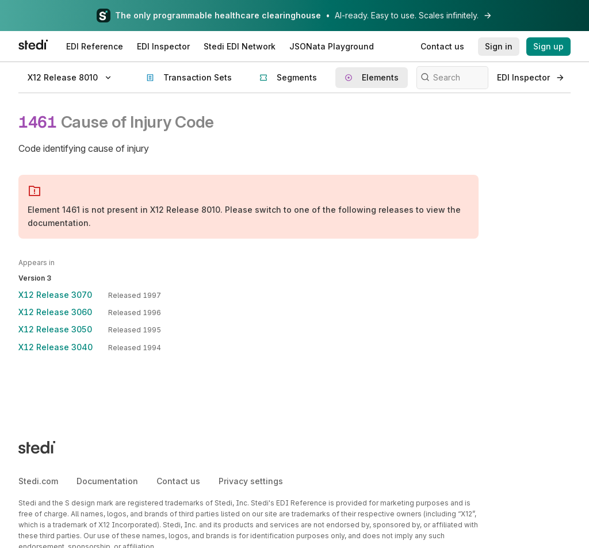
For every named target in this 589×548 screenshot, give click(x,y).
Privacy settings (251, 481)
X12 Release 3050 (55, 329)
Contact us (178, 481)
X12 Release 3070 (55, 295)
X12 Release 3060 (55, 312)
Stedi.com (38, 481)
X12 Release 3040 (55, 347)
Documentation (107, 481)
